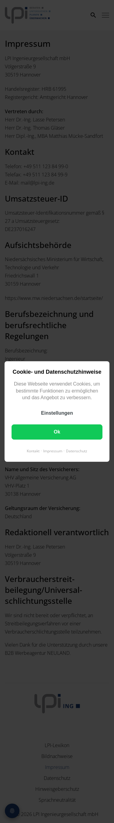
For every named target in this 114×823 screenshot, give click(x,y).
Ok (57, 431)
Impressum (52, 451)
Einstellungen (57, 413)
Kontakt (33, 451)
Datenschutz (76, 451)
